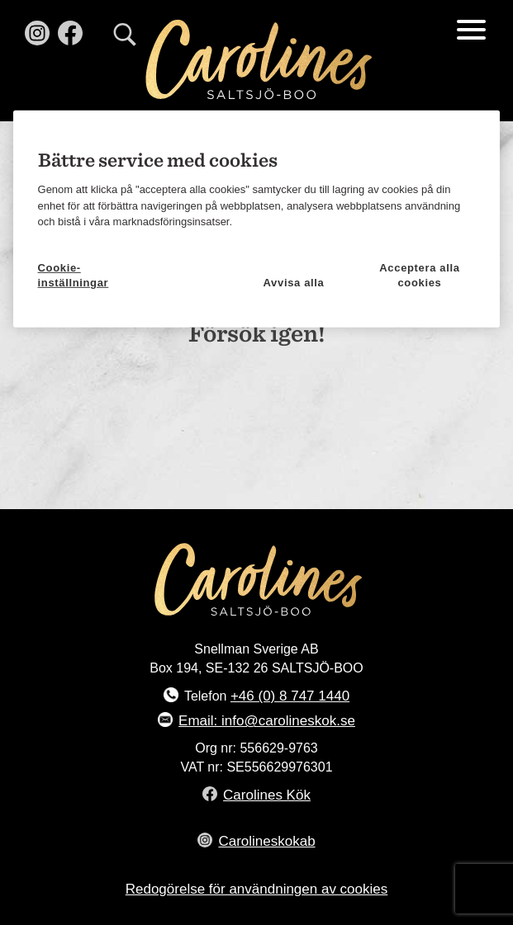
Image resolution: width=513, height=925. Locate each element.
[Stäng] (479, 128)
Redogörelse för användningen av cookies (257, 889)
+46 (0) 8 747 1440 (289, 696)
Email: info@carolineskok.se (266, 721)
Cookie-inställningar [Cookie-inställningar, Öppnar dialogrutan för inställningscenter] (73, 273)
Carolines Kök (267, 795)
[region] (257, 219)
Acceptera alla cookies (419, 273)
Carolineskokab (266, 841)
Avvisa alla (294, 282)
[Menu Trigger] (471, 28)
